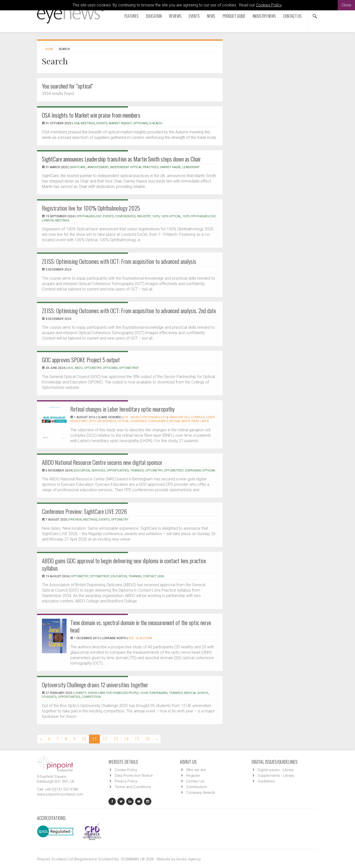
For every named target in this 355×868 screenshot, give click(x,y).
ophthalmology (88, 216)
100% (156, 216)
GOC (70, 368)
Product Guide (234, 16)
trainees (137, 470)
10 (84, 739)
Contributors (196, 787)
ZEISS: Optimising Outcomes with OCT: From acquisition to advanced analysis (119, 261)
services (98, 470)
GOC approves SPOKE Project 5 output (81, 359)
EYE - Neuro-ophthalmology (144, 417)
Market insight (120, 123)
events (108, 216)
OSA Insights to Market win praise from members (91, 114)
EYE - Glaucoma (140, 638)
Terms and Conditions (133, 787)
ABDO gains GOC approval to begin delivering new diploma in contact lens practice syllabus (124, 564)
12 (105, 739)
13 (115, 739)
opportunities (117, 470)
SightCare (78, 167)
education (82, 470)
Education (154, 16)
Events (194, 16)
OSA (76, 123)
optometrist (129, 368)
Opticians (140, 123)
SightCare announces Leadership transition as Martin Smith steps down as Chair (121, 158)
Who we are (196, 770)
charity (80, 693)
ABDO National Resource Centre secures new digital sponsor (102, 462)
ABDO (79, 368)
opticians (110, 368)
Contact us (292, 16)
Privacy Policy (126, 781)
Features (131, 16)
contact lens (153, 576)
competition (91, 697)
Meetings (88, 123)
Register (193, 775)
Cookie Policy (126, 770)
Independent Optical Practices (134, 167)
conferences (125, 216)
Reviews (175, 16)
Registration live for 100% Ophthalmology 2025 (91, 207)
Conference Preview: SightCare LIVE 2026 (84, 511)
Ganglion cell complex (187, 417)
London (48, 220)
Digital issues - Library (276, 770)
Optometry (92, 368)
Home (49, 49)
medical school (196, 693)
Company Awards (200, 792)
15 (137, 739)
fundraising (158, 693)
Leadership (190, 167)
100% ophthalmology (198, 216)
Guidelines (266, 781)
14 (126, 739)
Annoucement (98, 167)
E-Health (155, 123)
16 (147, 739)
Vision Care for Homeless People (113, 693)
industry (144, 216)
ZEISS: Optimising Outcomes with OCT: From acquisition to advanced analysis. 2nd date (129, 310)
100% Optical (171, 216)
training (135, 576)
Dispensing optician (200, 470)
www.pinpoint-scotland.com (60, 794)
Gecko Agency (188, 859)
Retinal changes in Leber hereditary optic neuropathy (122, 408)
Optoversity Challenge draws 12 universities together (95, 684)
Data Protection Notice (134, 775)
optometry (153, 470)
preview (75, 519)
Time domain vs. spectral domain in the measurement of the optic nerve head (140, 626)
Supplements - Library (276, 775)
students (49, 697)
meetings (62, 220)
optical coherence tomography (142, 421)
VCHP (144, 693)
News (211, 16)
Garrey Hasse (170, 167)
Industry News (264, 16)
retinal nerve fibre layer (189, 421)
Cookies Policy (269, 5)
